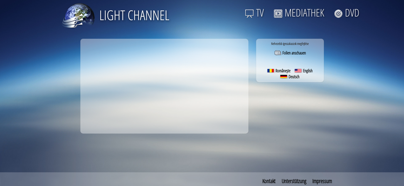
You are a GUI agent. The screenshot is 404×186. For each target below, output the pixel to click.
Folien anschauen (290, 53)
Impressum (322, 181)
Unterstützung (294, 181)
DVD (346, 12)
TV (254, 12)
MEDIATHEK (299, 12)
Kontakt (268, 181)
